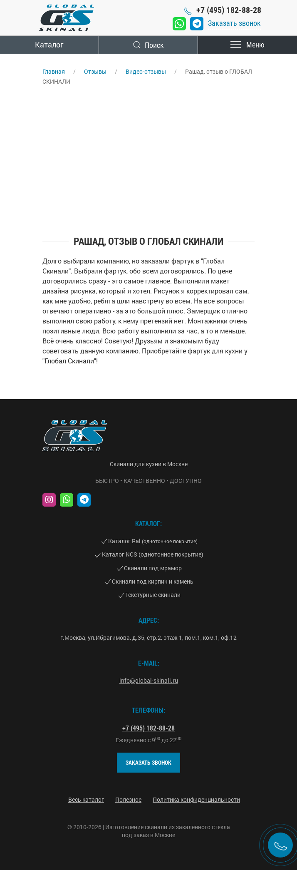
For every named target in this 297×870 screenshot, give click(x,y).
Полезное (128, 799)
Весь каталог (86, 799)
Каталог (49, 45)
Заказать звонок (234, 23)
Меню (247, 45)
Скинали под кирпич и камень (152, 581)
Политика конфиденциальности (196, 799)
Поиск (148, 44)
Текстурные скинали (153, 595)
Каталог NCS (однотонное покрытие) (152, 554)
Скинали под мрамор (153, 568)
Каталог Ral (153, 541)
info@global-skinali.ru (148, 680)
